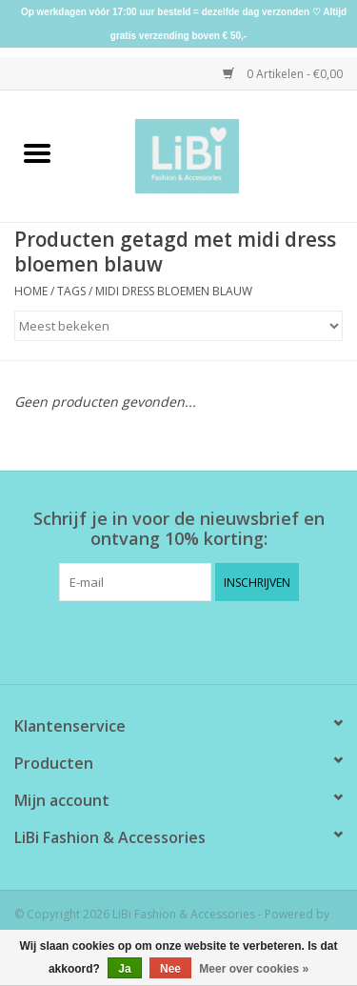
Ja (124, 969)
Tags (71, 291)
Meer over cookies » (253, 969)
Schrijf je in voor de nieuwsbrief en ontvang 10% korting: (179, 529)
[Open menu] (37, 152)
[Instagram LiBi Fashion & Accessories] (196, 640)
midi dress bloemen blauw (173, 291)
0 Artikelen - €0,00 (283, 74)
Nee (170, 969)
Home (31, 291)
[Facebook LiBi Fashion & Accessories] (162, 640)
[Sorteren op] (178, 326)
